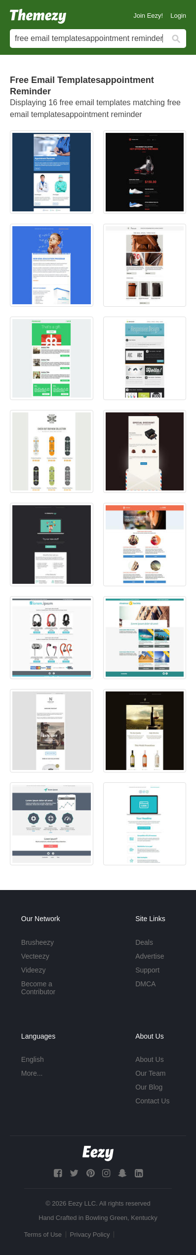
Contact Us (152, 1101)
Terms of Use (43, 1234)
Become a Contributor (38, 988)
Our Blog (148, 1087)
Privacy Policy (90, 1234)
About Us (149, 1059)
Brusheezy (37, 942)
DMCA (145, 984)
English (32, 1059)
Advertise (149, 956)
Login (178, 15)
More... (32, 1073)
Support (147, 970)
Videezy (33, 970)
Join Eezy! (148, 15)
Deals (144, 942)
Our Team (150, 1073)
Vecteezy (35, 956)
